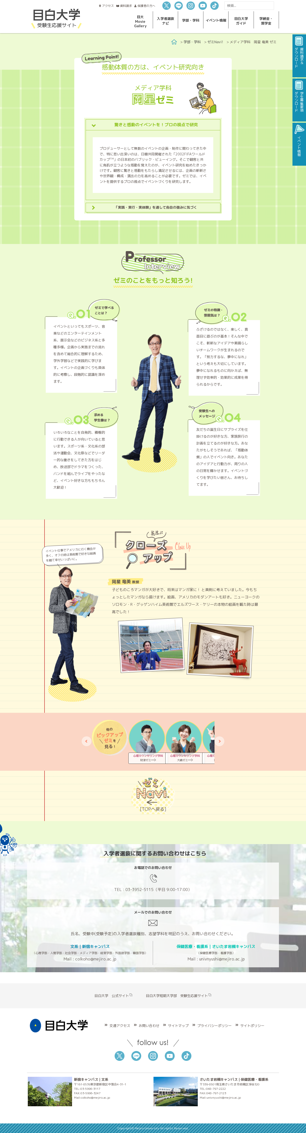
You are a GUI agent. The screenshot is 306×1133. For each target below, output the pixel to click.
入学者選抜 (165, 20)
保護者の (146, 6)
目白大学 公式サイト (113, 995)
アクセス (108, 6)
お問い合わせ (149, 1025)
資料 (126, 6)
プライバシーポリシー (214, 1025)
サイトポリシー (252, 1025)
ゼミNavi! (215, 42)
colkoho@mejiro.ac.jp (95, 959)
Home (174, 42)
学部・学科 (192, 42)
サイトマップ (178, 1025)
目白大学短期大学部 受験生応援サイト (179, 995)
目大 (140, 21)
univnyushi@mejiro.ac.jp (222, 959)
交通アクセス (119, 1025)
